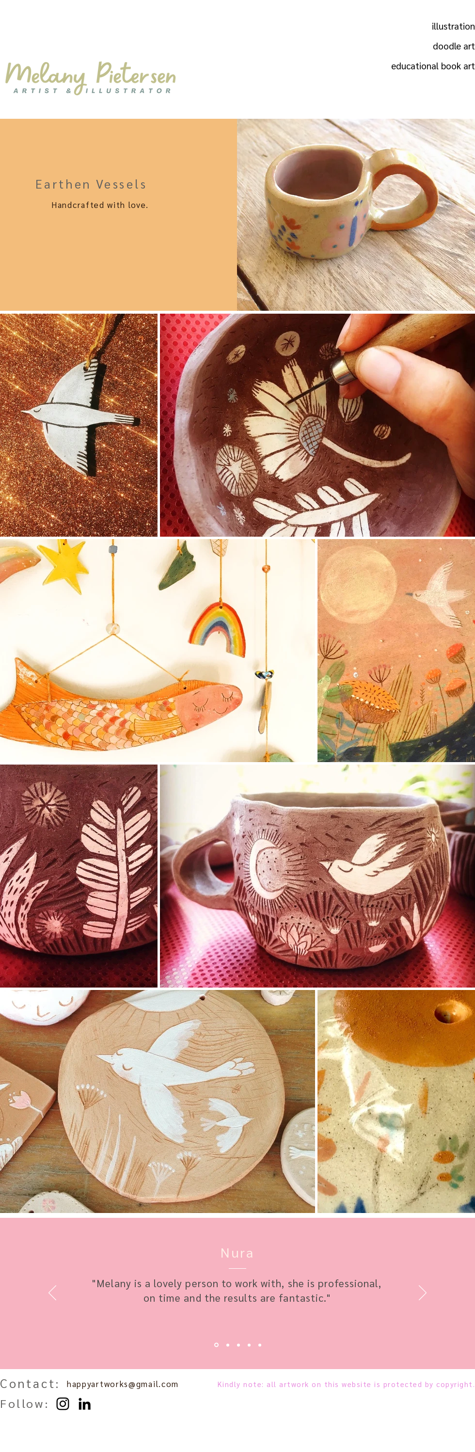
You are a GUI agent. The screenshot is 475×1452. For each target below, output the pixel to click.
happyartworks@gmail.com (123, 1383)
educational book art (447, 65)
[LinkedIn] (84, 1403)
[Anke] (249, 1344)
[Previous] (52, 1293)
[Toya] (238, 1344)
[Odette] (227, 1344)
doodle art (454, 45)
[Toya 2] (259, 1344)
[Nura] (216, 1345)
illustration (453, 26)
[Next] (423, 1293)
